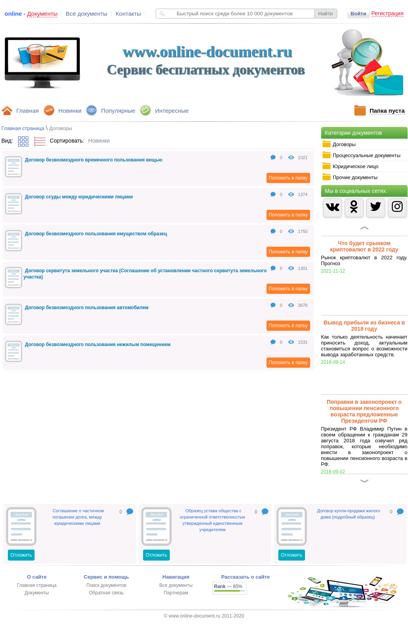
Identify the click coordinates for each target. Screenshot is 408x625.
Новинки (70, 110)
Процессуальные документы (361, 155)
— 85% (228, 586)
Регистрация (387, 13)
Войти (358, 13)
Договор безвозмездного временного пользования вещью (94, 160)
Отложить (21, 555)
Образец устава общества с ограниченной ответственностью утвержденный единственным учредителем (212, 520)
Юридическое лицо (350, 166)
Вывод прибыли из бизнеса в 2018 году (364, 325)
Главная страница (23, 128)
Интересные (172, 110)
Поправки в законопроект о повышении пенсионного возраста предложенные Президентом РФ (364, 411)
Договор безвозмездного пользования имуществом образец (96, 233)
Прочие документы (350, 177)
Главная (28, 110)
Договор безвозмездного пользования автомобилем (87, 307)
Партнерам (176, 593)
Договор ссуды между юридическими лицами (79, 197)
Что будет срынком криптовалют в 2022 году (364, 246)
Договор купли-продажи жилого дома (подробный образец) (348, 513)
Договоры (339, 144)
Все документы (86, 13)
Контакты (128, 13)
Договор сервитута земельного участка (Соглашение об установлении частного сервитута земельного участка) (145, 274)
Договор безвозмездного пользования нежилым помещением (98, 344)
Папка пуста (386, 110)
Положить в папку (288, 178)
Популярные (118, 110)
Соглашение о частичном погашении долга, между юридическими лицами (78, 517)
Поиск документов (106, 585)
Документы (37, 593)
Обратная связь (106, 593)
